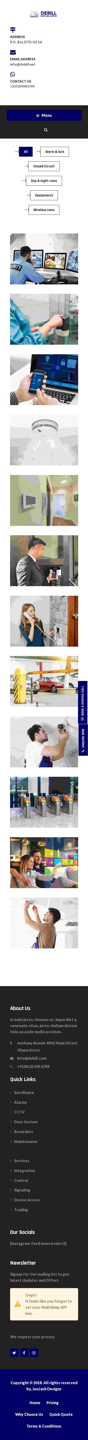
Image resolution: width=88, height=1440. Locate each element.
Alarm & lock (54, 152)
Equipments (44, 195)
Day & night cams (44, 181)
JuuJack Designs (46, 1389)
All (26, 152)
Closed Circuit (44, 166)
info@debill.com (31, 1058)
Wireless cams (44, 210)
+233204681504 (22, 86)
